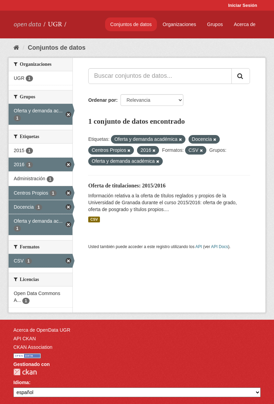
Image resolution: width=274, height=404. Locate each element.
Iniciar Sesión (242, 5)
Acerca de (244, 24)
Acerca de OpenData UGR (41, 330)
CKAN (25, 372)
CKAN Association (33, 347)
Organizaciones (179, 24)
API (198, 246)
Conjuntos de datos (131, 24)
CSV (94, 219)
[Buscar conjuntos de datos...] (160, 76)
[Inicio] (16, 47)
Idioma (21, 382)
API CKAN (24, 338)
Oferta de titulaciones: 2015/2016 (126, 185)
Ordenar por (102, 100)
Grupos (215, 24)
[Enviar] (240, 76)
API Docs (219, 246)
